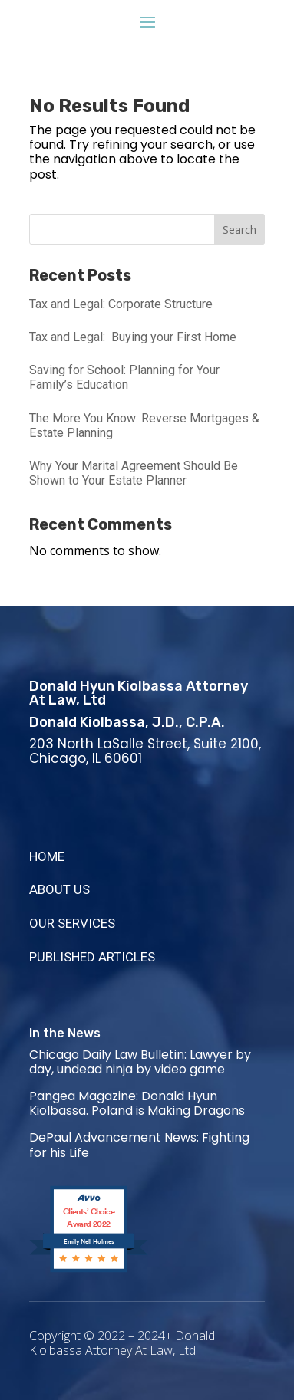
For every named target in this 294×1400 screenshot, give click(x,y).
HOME (46, 856)
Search (239, 229)
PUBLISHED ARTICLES (92, 957)
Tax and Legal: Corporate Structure (121, 304)
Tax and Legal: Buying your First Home (132, 337)
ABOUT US (59, 889)
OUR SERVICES (72, 923)
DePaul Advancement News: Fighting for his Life (139, 1145)
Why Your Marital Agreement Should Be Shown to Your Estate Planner (133, 473)
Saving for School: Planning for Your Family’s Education (124, 377)
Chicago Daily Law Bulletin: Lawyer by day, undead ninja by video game (140, 1062)
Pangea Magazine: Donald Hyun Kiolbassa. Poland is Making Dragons (137, 1103)
